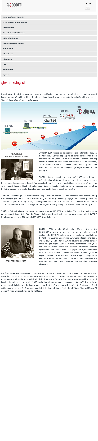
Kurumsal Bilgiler (8, 28)
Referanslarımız (8, 54)
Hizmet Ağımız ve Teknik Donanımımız (15, 22)
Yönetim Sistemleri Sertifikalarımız (14, 33)
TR (86, 3)
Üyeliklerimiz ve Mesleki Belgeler (13, 43)
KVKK (4, 64)
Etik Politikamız (8, 70)
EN (90, 3)
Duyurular (6, 75)
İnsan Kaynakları (8, 49)
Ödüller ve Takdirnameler (10, 38)
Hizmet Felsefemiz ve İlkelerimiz (13, 17)
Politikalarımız (7, 59)
